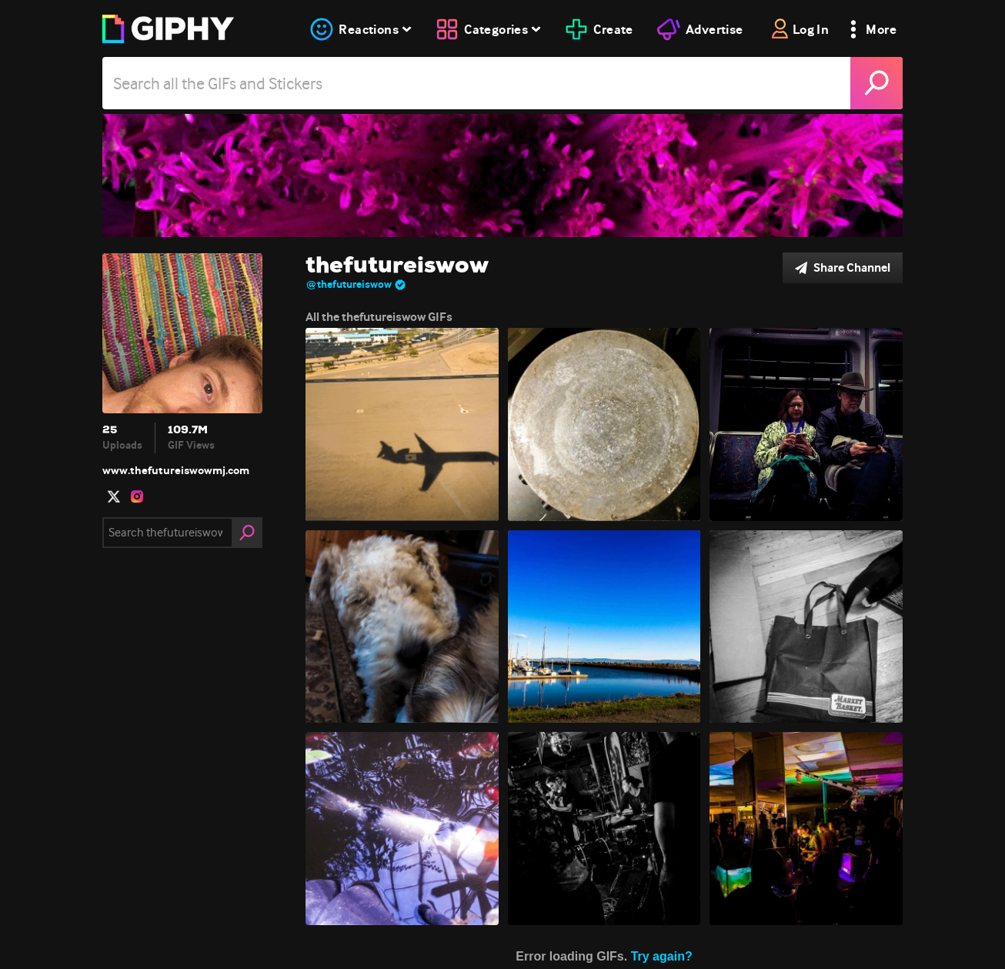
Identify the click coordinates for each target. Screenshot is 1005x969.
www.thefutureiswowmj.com (175, 470)
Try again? (662, 956)
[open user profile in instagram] (137, 496)
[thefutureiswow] (502, 175)
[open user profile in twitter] (113, 496)
